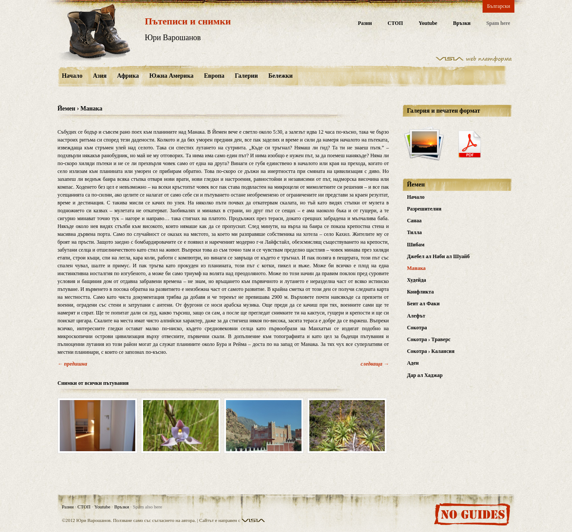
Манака (416, 268)
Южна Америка (171, 76)
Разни (365, 23)
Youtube (427, 23)
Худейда (416, 280)
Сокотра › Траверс (429, 339)
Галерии (246, 76)
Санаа (414, 221)
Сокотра (417, 328)
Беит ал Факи (423, 304)
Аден (413, 363)
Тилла (414, 232)
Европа (214, 76)
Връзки (461, 23)
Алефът (416, 316)
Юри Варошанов (173, 37)
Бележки (280, 76)
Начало (72, 76)
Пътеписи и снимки (188, 21)
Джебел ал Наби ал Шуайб (438, 256)
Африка (128, 76)
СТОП (395, 23)
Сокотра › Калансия (431, 351)
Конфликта (420, 292)
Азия (99, 76)
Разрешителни (424, 209)
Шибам (416, 245)
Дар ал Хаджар (425, 375)
